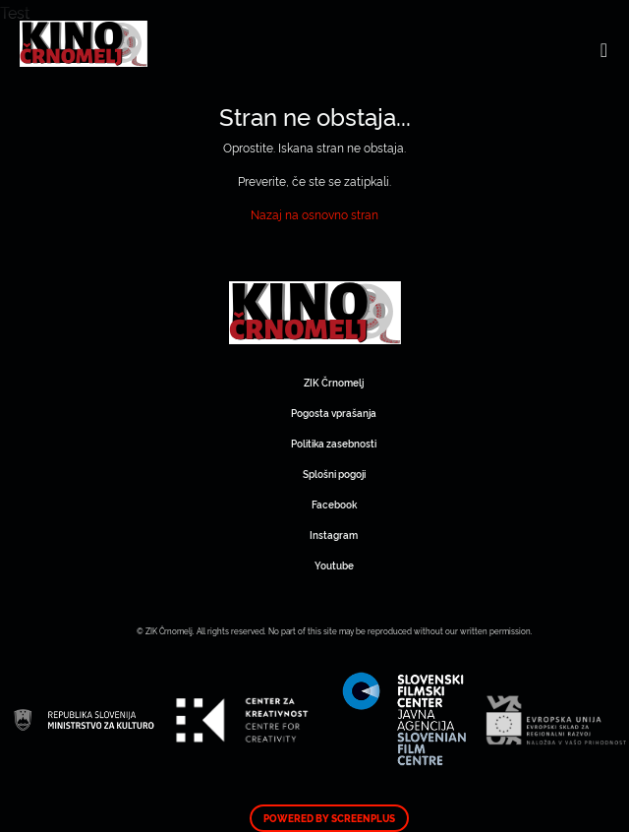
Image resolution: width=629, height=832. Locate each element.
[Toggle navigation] (604, 49)
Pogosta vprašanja (333, 412)
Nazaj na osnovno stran (314, 214)
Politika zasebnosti (333, 443)
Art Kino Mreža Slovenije (315, 313)
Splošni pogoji (334, 473)
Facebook (334, 504)
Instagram (334, 534)
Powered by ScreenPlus (329, 818)
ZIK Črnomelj (334, 382)
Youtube (334, 565)
